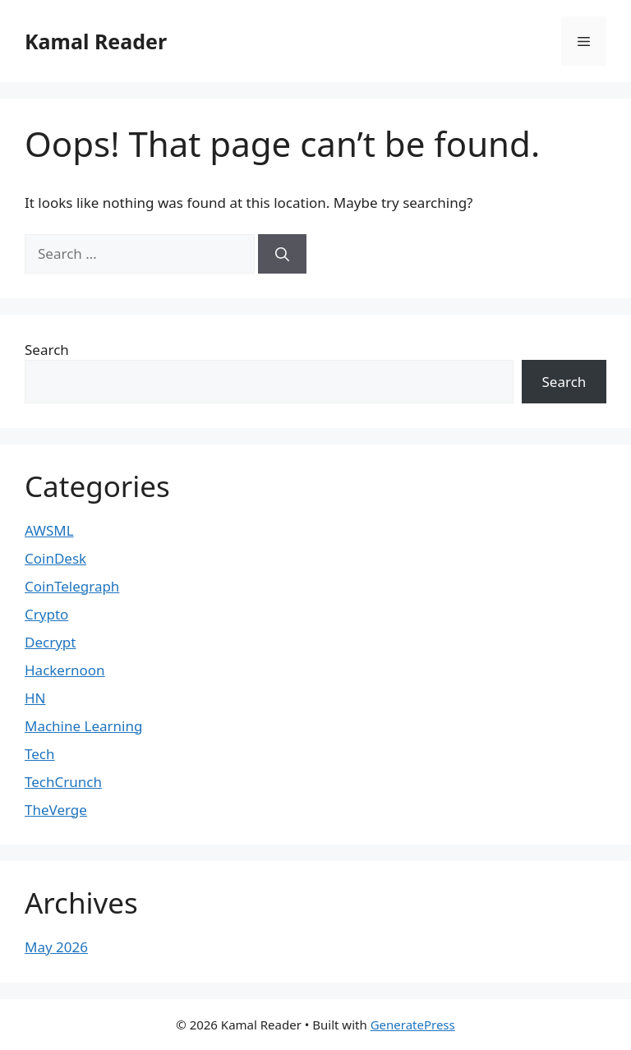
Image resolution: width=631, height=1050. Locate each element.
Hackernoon (65, 670)
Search (47, 349)
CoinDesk (55, 558)
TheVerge (56, 809)
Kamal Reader (96, 41)
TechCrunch (63, 781)
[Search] (282, 254)
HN (35, 697)
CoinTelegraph (72, 586)
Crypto (46, 614)
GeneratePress (413, 1024)
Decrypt (50, 642)
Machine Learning (83, 725)
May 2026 (56, 946)
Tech (40, 753)
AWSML (49, 530)
